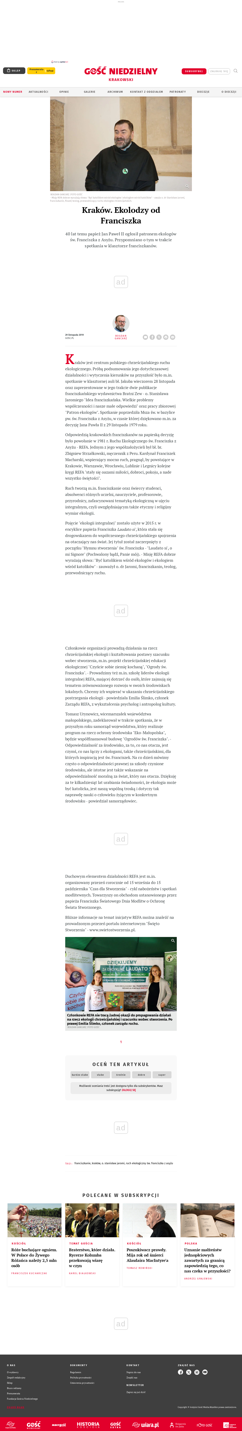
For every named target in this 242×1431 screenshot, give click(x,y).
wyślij (173, 334)
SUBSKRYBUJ (194, 69)
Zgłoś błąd (15, 1405)
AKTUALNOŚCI (38, 89)
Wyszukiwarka (235, 68)
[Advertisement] (121, 31)
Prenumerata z (36, 68)
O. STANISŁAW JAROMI (113, 1161)
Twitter (159, 334)
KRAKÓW (96, 1161)
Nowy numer (12, 89)
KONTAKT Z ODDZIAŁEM (146, 89)
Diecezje (203, 89)
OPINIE (64, 89)
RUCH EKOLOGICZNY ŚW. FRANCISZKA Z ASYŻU (149, 1161)
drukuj (166, 334)
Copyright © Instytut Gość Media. (194, 1405)
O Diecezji (229, 89)
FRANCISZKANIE (82, 1161)
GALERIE (89, 89)
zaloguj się (219, 69)
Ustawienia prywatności (82, 1380)
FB (153, 334)
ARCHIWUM (115, 89)
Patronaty (178, 89)
